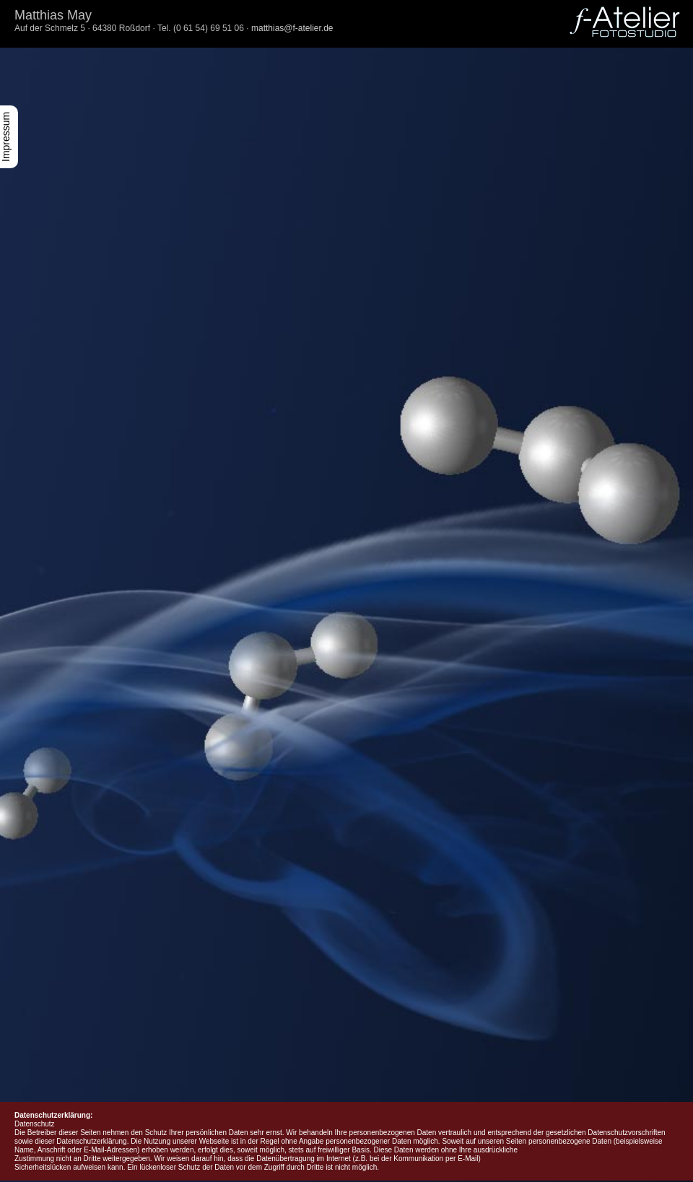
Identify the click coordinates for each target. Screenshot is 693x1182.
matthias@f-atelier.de (292, 28)
